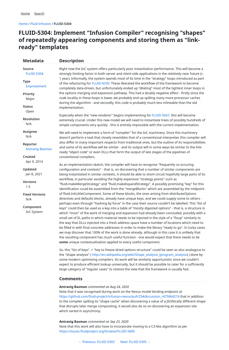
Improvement (36, 86)
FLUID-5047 (160, 115)
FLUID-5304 (63, 24)
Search (39, 13)
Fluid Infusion (40, 24)
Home (25, 13)
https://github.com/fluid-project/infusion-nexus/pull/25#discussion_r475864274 (119, 296)
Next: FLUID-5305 (135, 342)
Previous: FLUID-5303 (96, 342)
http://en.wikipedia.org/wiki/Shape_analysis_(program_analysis (139, 254)
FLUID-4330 (100, 83)
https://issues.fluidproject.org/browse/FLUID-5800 (97, 331)
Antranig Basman (39, 149)
